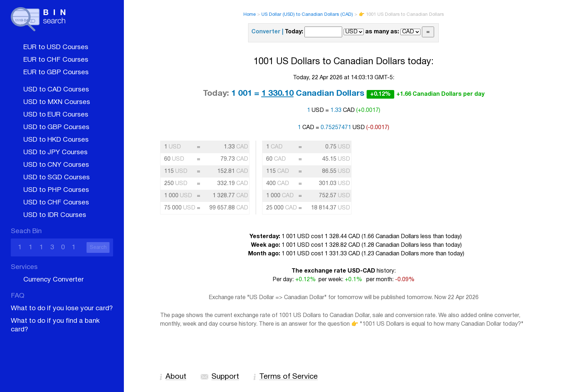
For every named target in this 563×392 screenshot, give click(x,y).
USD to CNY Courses (56, 165)
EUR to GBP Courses (56, 72)
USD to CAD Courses (56, 89)
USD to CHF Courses (56, 202)
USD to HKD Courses (56, 140)
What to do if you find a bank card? (55, 325)
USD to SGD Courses (56, 177)
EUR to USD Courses (55, 47)
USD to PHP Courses (56, 190)
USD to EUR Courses (55, 115)
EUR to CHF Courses (55, 60)
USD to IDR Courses (54, 215)
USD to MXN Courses (56, 102)
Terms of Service (288, 376)
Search (98, 247)
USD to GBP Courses (56, 127)
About (176, 376)
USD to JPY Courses (55, 152)
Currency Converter (53, 280)
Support (225, 376)
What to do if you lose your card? (62, 308)
